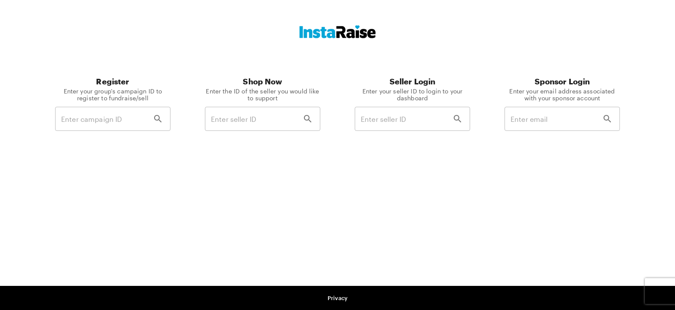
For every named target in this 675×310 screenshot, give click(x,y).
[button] (337, 298)
